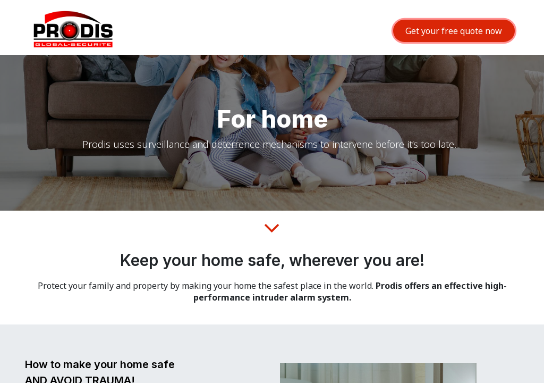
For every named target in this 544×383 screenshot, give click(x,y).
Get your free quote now (453, 31)
